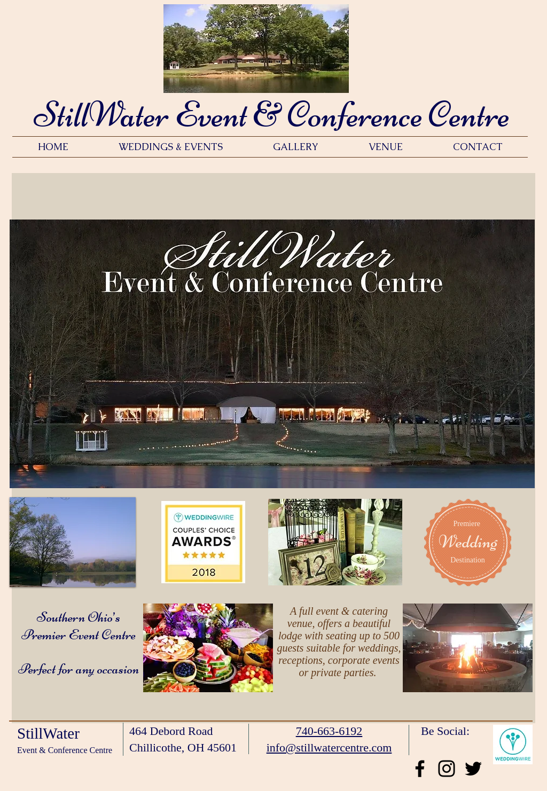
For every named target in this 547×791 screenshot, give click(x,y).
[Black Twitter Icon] (473, 768)
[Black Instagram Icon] (446, 768)
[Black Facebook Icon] (420, 768)
